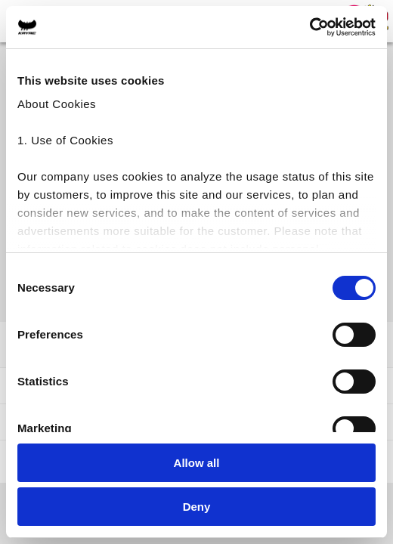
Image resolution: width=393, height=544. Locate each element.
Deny (197, 506)
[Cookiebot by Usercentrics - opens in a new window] (309, 27)
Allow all (197, 462)
